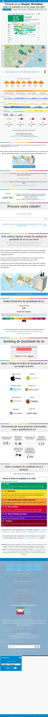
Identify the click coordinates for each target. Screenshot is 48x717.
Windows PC (32, 448)
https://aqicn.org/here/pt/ (24, 178)
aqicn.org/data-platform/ (24, 372)
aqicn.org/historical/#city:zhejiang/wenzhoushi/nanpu (33, 353)
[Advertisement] (24, 200)
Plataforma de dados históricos (24, 700)
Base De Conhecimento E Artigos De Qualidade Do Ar (24, 683)
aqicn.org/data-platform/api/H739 (30, 217)
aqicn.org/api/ (41, 218)
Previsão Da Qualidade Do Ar (24, 695)
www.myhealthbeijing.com (31, 637)
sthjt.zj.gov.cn (14, 146)
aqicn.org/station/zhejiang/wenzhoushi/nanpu (34, 355)
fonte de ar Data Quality (24, 693)
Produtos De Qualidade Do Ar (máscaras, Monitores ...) (24, 697)
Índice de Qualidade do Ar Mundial (14, 646)
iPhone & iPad (16, 436)
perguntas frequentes (23, 690)
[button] (6, 47)
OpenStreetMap (39, 66)
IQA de (14, 14)
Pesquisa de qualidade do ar (23, 680)
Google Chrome (16, 459)
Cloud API (32, 471)
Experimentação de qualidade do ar (24, 685)
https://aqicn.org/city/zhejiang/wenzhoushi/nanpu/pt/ (24, 185)
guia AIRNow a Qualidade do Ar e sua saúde (32, 631)
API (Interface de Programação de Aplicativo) (24, 698)
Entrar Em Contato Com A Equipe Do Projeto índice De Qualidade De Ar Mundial (24, 675)
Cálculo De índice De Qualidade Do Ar (24, 694)
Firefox (32, 459)
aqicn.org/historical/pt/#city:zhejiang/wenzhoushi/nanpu (23, 370)
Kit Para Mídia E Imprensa (24, 677)
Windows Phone (16, 448)
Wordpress (16, 471)
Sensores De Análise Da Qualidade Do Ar (24, 686)
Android (32, 436)
